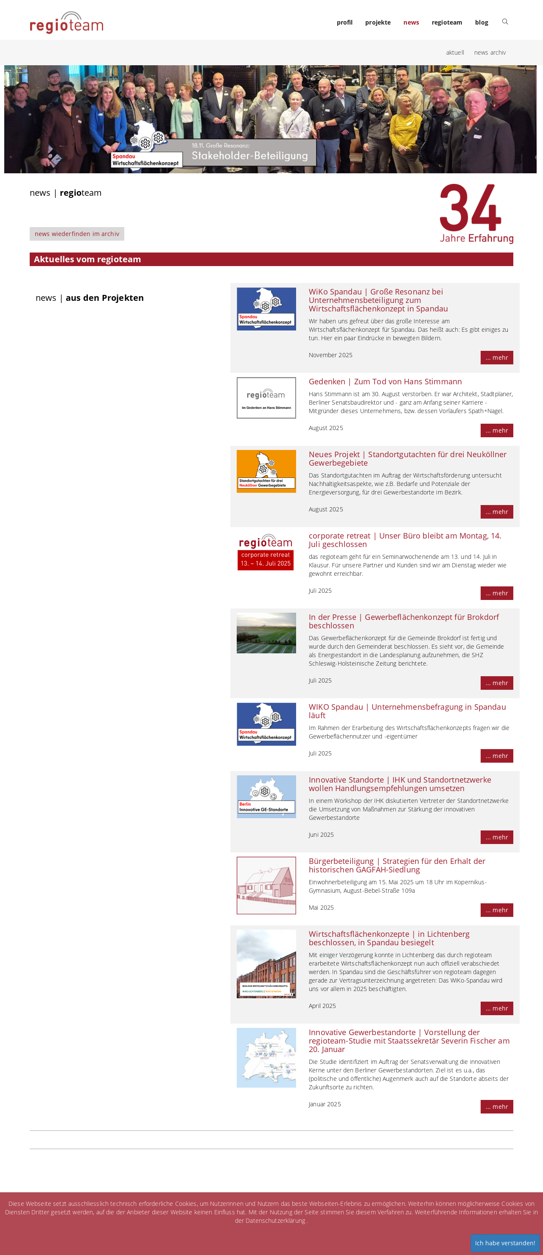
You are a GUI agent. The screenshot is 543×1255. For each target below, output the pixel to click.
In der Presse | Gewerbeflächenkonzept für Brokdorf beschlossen (404, 621)
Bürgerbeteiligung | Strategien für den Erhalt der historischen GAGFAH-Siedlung (397, 865)
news (411, 22)
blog (481, 22)
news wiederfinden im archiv (77, 234)
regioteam (447, 22)
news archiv (490, 52)
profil (345, 22)
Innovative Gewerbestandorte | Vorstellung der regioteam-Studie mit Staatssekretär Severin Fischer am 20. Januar (409, 1040)
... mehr (497, 357)
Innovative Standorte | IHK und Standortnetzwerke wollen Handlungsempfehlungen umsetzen (400, 784)
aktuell (455, 52)
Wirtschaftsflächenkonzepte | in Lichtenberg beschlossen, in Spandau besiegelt (389, 938)
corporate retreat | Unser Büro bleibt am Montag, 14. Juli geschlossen (405, 539)
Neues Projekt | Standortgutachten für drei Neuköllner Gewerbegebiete (408, 458)
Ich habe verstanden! (505, 1243)
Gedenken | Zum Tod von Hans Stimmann (385, 381)
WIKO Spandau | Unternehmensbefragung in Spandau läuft (407, 711)
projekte (378, 22)
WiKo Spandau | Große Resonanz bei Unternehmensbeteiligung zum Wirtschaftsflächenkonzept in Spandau (378, 300)
